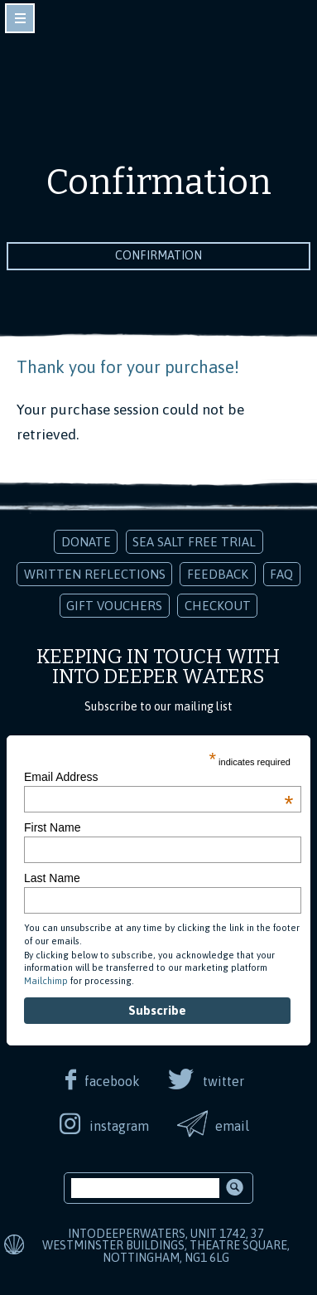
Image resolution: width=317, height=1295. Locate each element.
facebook (112, 1081)
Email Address (158, 776)
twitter (223, 1081)
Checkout (218, 606)
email (232, 1125)
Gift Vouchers (114, 606)
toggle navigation (20, 18)
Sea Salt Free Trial (194, 542)
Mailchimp (46, 981)
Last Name (52, 878)
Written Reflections (95, 574)
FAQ (281, 574)
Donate (86, 542)
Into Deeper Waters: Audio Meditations (159, 81)
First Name (52, 827)
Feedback (217, 574)
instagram (119, 1125)
